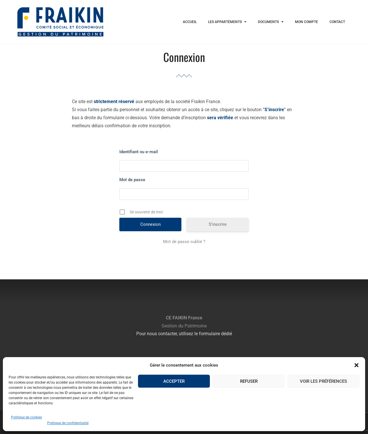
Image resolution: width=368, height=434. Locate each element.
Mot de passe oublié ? (184, 241)
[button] (356, 365)
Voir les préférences (323, 381)
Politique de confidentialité (68, 423)
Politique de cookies (26, 417)
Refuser (249, 381)
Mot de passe (132, 179)
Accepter (174, 381)
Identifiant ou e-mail (138, 151)
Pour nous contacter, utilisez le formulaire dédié (184, 333)
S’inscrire (218, 224)
